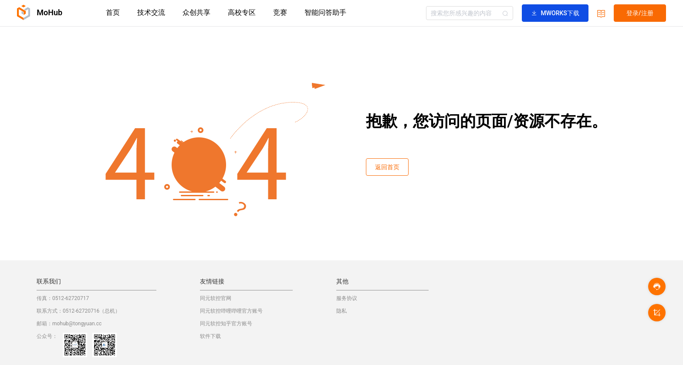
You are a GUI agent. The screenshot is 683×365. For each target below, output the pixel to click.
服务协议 (346, 298)
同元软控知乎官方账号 (226, 324)
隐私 (341, 311)
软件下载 (210, 336)
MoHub (39, 12)
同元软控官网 (215, 298)
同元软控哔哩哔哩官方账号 (231, 311)
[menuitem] (112, 13)
